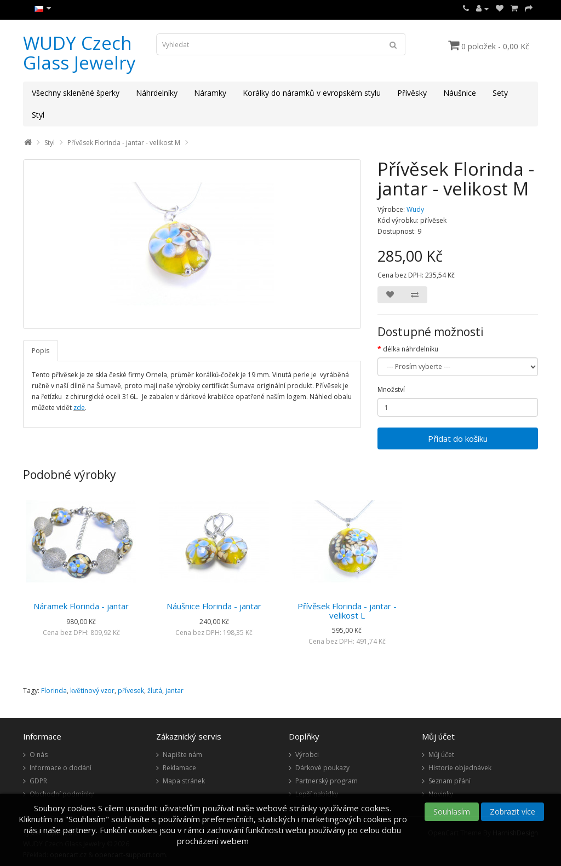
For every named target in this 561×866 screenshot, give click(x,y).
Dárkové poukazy (322, 767)
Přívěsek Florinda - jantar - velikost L (347, 611)
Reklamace (179, 767)
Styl (38, 114)
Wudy (415, 209)
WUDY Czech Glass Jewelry (79, 53)
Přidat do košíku (458, 438)
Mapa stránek (184, 781)
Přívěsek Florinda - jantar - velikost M (123, 142)
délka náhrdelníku (410, 349)
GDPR (38, 781)
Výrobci (307, 754)
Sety (500, 93)
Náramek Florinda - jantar (81, 606)
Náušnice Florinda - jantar (214, 606)
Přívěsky (412, 93)
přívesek (131, 690)
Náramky (210, 93)
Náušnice (459, 93)
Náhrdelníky (157, 93)
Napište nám (182, 754)
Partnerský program (326, 781)
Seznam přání (449, 781)
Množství (391, 389)
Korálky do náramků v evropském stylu (312, 93)
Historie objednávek (459, 767)
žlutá (154, 690)
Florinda (54, 690)
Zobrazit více (512, 811)
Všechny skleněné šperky (75, 93)
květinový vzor (92, 690)
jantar (174, 690)
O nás (39, 754)
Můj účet (441, 754)
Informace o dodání (60, 767)
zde (79, 407)
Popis (40, 350)
